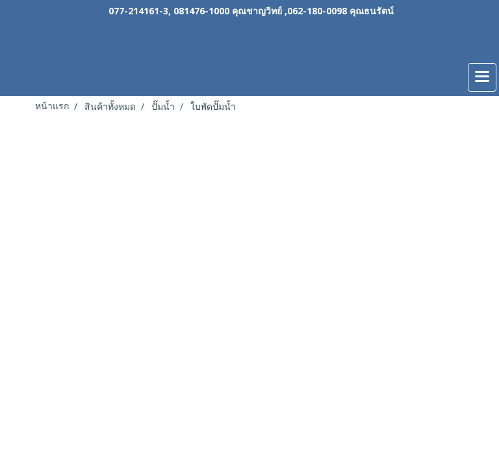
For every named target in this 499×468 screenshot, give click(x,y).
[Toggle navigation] (482, 77)
